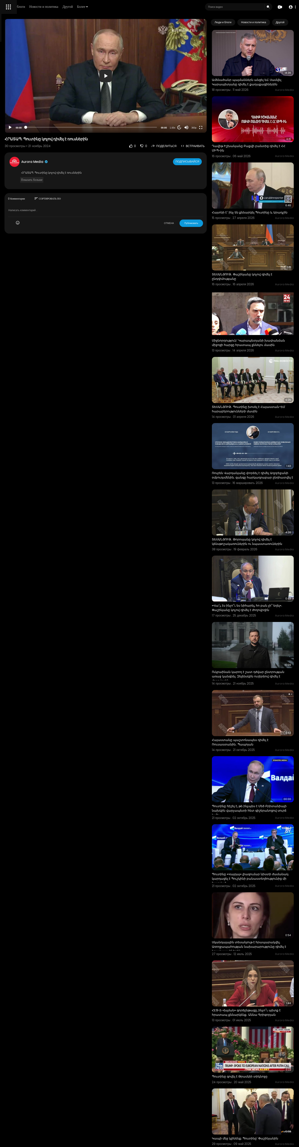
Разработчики (14, 148)
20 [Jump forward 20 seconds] (196, 105)
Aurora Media (92, 139)
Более (142, 6)
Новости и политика (103, 6)
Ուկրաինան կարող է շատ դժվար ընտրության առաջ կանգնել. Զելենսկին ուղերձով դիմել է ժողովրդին (260, 594)
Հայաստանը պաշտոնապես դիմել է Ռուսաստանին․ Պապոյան (257, 650)
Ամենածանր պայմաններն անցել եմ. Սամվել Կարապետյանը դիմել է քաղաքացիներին (257, 74)
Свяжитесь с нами (26, 143)
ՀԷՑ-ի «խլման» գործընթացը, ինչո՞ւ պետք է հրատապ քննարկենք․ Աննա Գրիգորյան (258, 883)
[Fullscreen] (218, 105)
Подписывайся (205, 139)
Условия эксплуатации (19, 133)
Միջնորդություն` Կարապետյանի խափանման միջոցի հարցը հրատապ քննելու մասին (259, 302)
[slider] (128, 104)
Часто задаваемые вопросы (23, 128)
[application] (143, 64)
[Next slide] (288, 22)
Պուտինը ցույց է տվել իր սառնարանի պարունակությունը (258, 1048)
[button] (291, 7)
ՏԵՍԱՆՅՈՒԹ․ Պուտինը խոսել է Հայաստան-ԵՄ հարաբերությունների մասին (259, 360)
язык (28, 148)
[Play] (67, 105)
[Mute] (204, 105)
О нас (9, 143)
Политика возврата (17, 123)
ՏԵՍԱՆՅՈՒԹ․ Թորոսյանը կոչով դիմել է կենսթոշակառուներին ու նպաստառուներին (259, 477)
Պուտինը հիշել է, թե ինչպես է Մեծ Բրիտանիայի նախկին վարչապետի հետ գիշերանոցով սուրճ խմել (261, 709)
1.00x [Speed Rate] (190, 105)
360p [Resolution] (211, 105)
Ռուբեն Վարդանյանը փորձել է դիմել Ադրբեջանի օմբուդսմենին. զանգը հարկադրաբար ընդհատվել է (257, 419)
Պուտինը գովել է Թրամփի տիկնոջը (257, 938)
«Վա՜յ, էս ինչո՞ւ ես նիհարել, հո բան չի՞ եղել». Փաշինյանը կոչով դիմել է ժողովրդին (259, 535)
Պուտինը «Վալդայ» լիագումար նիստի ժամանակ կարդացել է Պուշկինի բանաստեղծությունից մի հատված (258, 767)
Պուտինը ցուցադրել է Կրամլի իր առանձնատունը (254, 1105)
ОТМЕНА (186, 200)
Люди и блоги (75, 6)
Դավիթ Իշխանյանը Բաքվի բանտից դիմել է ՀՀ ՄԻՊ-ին (257, 130)
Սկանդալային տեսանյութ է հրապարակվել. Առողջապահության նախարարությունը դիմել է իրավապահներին (257, 828)
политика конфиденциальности (25, 138)
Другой (127, 6)
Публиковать (208, 200)
